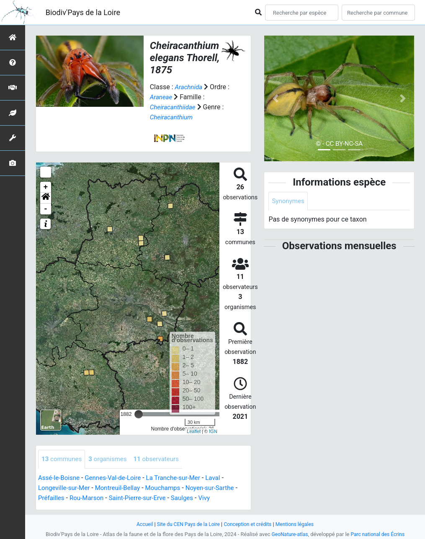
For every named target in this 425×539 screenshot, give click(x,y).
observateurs (162, 459)
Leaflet (194, 431)
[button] (45, 198)
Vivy (213, 498)
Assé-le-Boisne (60, 478)
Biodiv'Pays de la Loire (83, 12)
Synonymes (289, 201)
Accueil (140, 524)
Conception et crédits (249, 524)
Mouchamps (169, 488)
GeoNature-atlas (288, 534)
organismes (111, 459)
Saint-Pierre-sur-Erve (143, 498)
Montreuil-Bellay (122, 488)
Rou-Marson (89, 498)
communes (62, 459)
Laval (222, 478)
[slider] (138, 414)
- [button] (46, 209)
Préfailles (52, 498)
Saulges (190, 498)
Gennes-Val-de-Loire (117, 478)
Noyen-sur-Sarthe (219, 488)
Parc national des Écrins (378, 534)
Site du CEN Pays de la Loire (186, 524)
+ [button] (46, 187)
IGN (213, 431)
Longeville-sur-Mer (65, 488)
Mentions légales (298, 524)
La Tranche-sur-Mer (180, 478)
